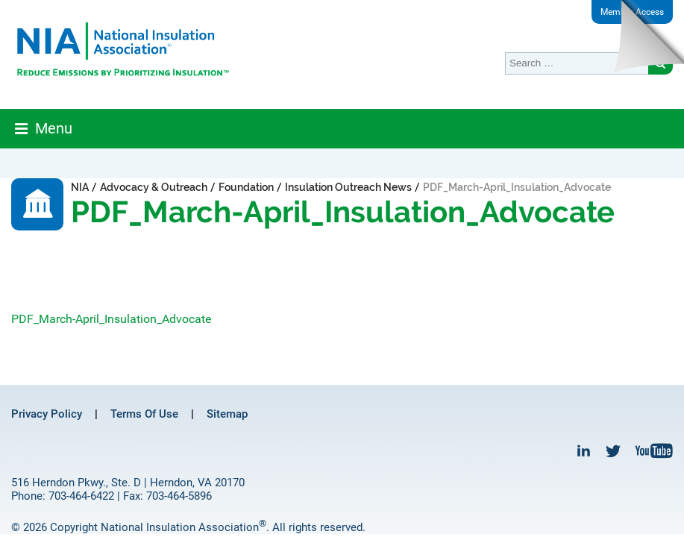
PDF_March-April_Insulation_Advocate (111, 319)
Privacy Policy (46, 414)
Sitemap (227, 414)
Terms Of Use (144, 414)
